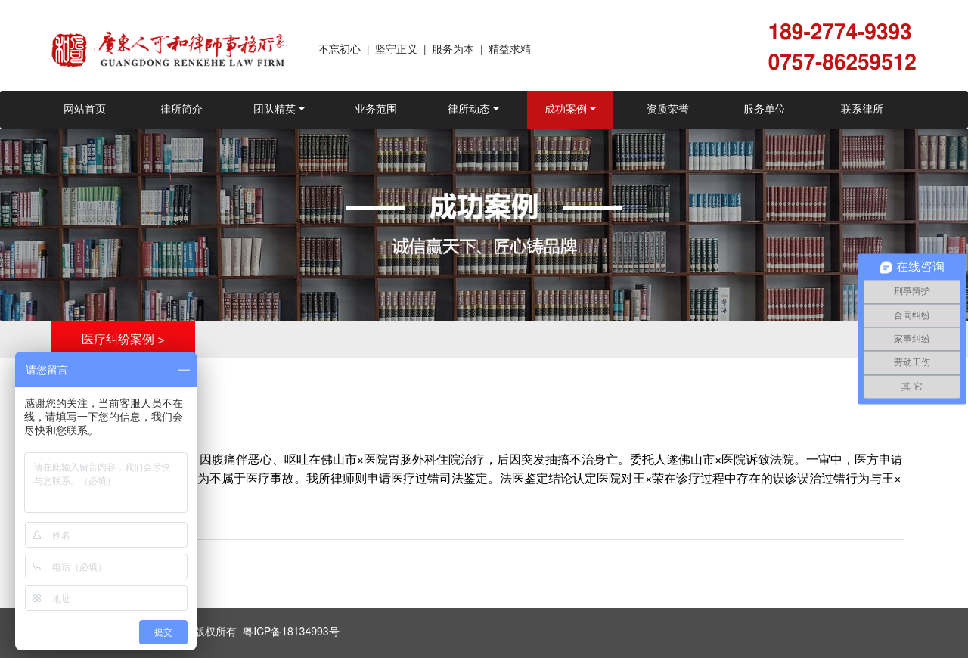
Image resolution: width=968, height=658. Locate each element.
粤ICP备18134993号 (291, 632)
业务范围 (376, 109)
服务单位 (764, 109)
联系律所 (862, 109)
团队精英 (274, 109)
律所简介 (181, 109)
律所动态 (469, 109)
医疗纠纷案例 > (123, 340)
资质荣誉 (668, 109)
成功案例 (565, 109)
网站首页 (85, 109)
